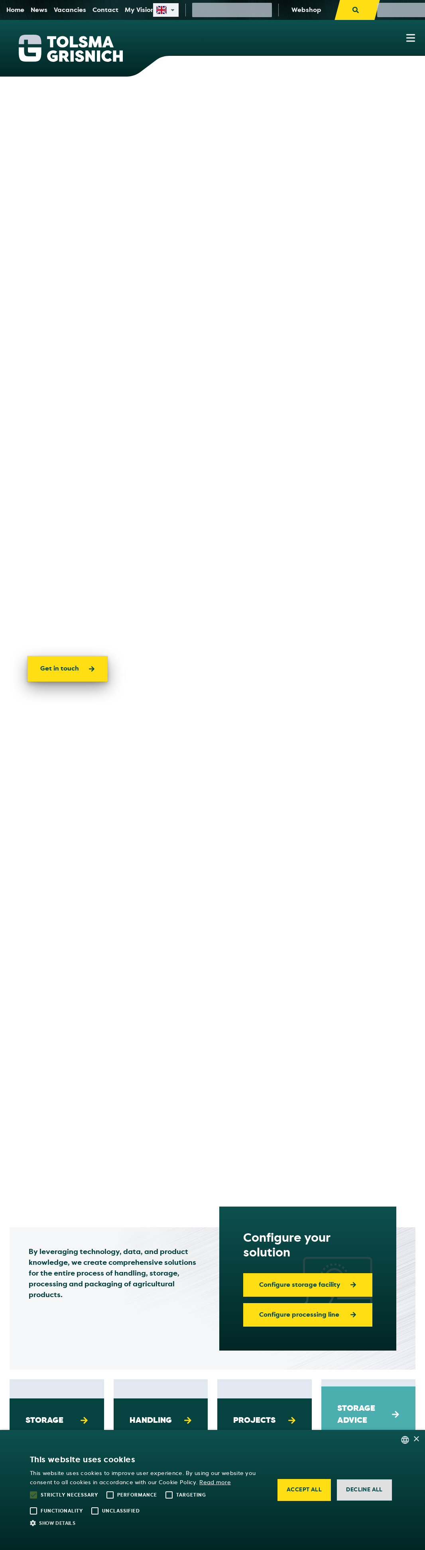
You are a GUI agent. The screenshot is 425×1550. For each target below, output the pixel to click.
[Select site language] (166, 10)
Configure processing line (307, 1314)
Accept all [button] (304, 1489)
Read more (215, 1482)
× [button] (416, 1439)
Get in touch (67, 668)
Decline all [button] (364, 1489)
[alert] (212, 1490)
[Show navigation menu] (410, 38)
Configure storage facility (307, 1284)
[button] (147, 1523)
